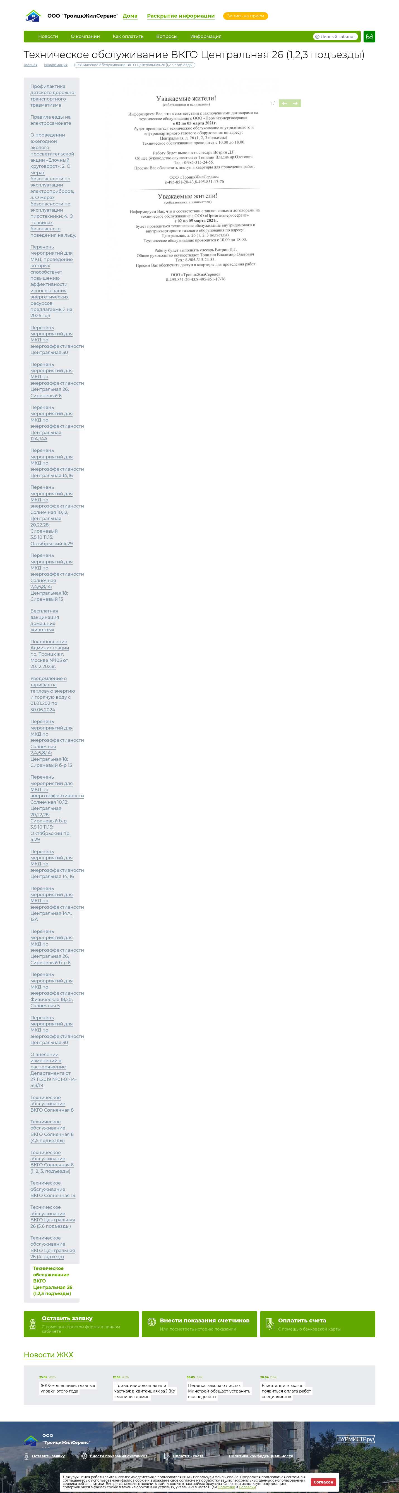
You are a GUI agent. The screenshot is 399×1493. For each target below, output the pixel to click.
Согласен (323, 1482)
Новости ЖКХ (48, 1355)
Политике (226, 1487)
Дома (130, 16)
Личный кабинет (338, 36)
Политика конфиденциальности (261, 1456)
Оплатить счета (188, 1456)
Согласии (247, 1487)
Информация (56, 65)
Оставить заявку (48, 1456)
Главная (30, 65)
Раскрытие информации (181, 16)
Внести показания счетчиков (119, 1456)
